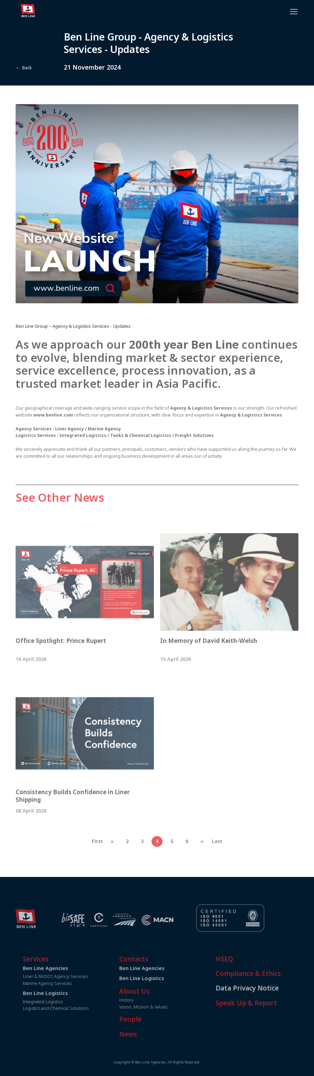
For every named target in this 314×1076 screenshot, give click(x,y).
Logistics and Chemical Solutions (73, 1008)
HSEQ (241, 959)
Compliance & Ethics (264, 973)
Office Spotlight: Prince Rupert (62, 657)
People (147, 1019)
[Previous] (112, 858)
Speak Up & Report (263, 1003)
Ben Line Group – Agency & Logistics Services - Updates (74, 343)
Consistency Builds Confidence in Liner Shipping (73, 813)
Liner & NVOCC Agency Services (72, 976)
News (145, 1034)
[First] (97, 858)
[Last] (217, 858)
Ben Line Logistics (158, 978)
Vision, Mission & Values (160, 1007)
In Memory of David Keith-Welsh (208, 657)
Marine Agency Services (64, 983)
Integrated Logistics (60, 1002)
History (143, 1000)
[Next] (202, 858)
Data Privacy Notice (263, 988)
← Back (23, 68)
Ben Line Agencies (158, 968)
